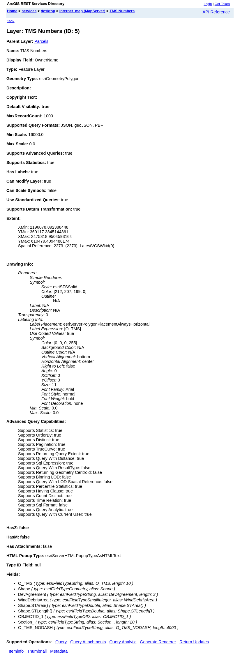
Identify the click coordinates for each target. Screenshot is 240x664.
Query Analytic (123, 642)
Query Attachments (88, 642)
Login (208, 4)
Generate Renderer (158, 642)
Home (12, 11)
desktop (48, 11)
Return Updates (194, 642)
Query (61, 642)
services (29, 11)
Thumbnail (37, 651)
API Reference (216, 12)
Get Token (222, 4)
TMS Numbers (122, 11)
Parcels (41, 41)
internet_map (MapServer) (82, 11)
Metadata (59, 651)
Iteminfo (16, 651)
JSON (11, 21)
